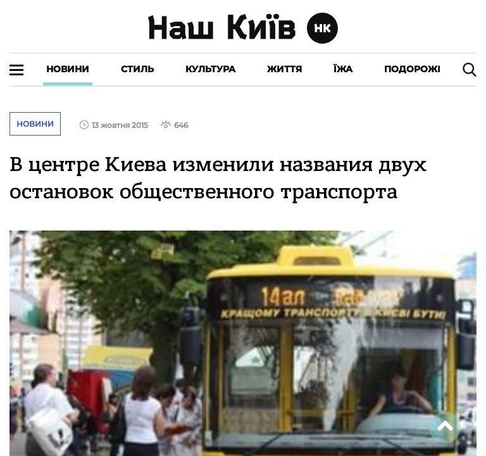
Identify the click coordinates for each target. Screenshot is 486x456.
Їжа (342, 69)
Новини (67, 69)
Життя (284, 69)
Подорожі (412, 69)
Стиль (137, 69)
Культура (210, 69)
